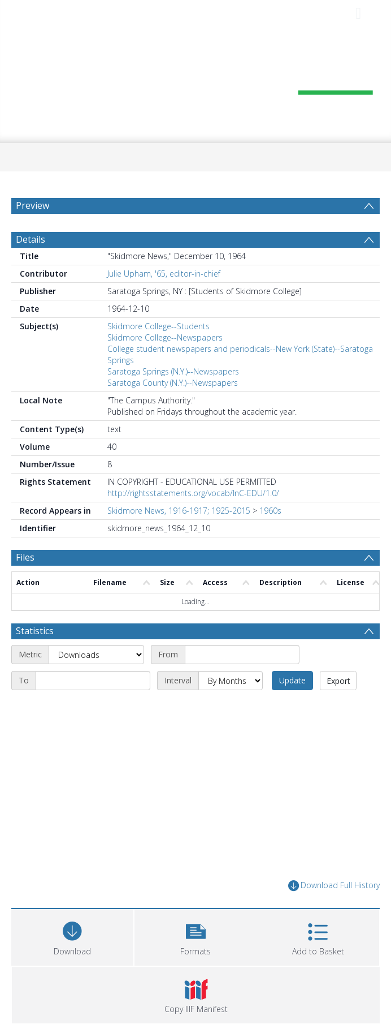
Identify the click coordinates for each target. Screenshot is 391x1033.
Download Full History (334, 886)
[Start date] (242, 654)
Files (25, 557)
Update (292, 680)
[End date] (93, 680)
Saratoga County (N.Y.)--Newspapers (172, 382)
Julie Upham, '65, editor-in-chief (163, 273)
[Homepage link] (195, 83)
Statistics (35, 631)
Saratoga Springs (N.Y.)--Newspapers (173, 371)
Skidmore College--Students (158, 326)
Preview (32, 205)
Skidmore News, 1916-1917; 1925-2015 (178, 510)
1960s (270, 510)
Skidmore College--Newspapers (165, 337)
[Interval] (230, 680)
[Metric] (96, 654)
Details (30, 239)
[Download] (72, 936)
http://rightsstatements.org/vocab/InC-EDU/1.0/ (193, 493)
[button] (195, 936)
